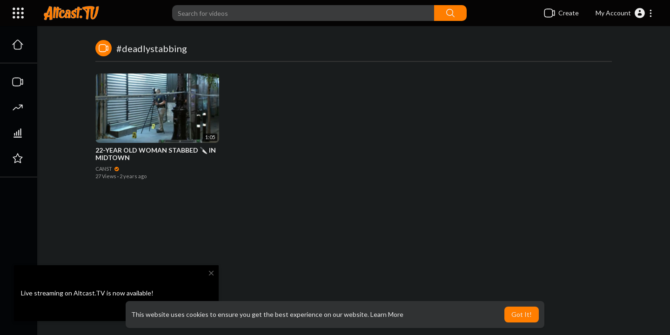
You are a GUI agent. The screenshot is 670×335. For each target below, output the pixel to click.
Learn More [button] (386, 314)
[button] (624, 13)
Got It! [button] (521, 314)
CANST (107, 169)
